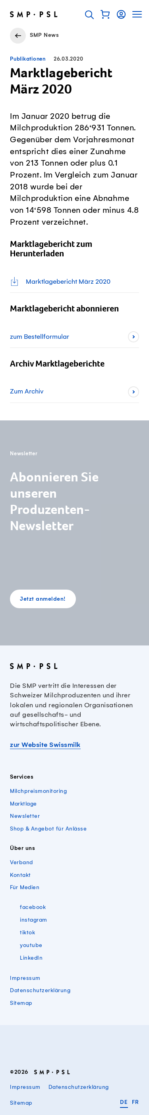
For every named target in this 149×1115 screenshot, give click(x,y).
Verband (21, 862)
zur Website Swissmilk (45, 744)
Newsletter (25, 816)
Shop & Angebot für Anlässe (48, 829)
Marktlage (23, 804)
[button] (105, 14)
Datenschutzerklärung (40, 990)
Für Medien (24, 887)
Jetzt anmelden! (43, 599)
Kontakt (20, 875)
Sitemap (21, 1003)
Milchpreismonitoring (38, 791)
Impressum (25, 978)
